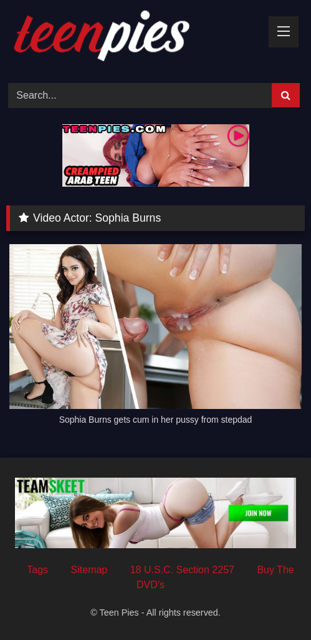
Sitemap (89, 569)
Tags (37, 569)
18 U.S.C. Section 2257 (182, 569)
